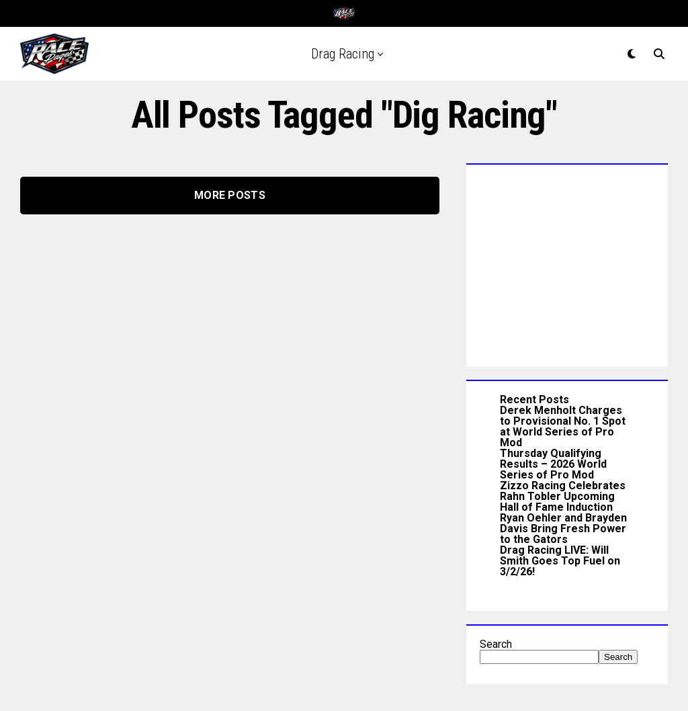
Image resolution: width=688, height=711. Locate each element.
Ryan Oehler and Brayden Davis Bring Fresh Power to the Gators (563, 528)
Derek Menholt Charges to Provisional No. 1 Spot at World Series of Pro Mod (563, 426)
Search (496, 644)
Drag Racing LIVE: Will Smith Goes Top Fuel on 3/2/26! (560, 561)
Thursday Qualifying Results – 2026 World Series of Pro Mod (553, 464)
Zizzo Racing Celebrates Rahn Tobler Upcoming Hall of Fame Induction (563, 496)
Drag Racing (342, 54)
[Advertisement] (567, 262)
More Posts (229, 195)
